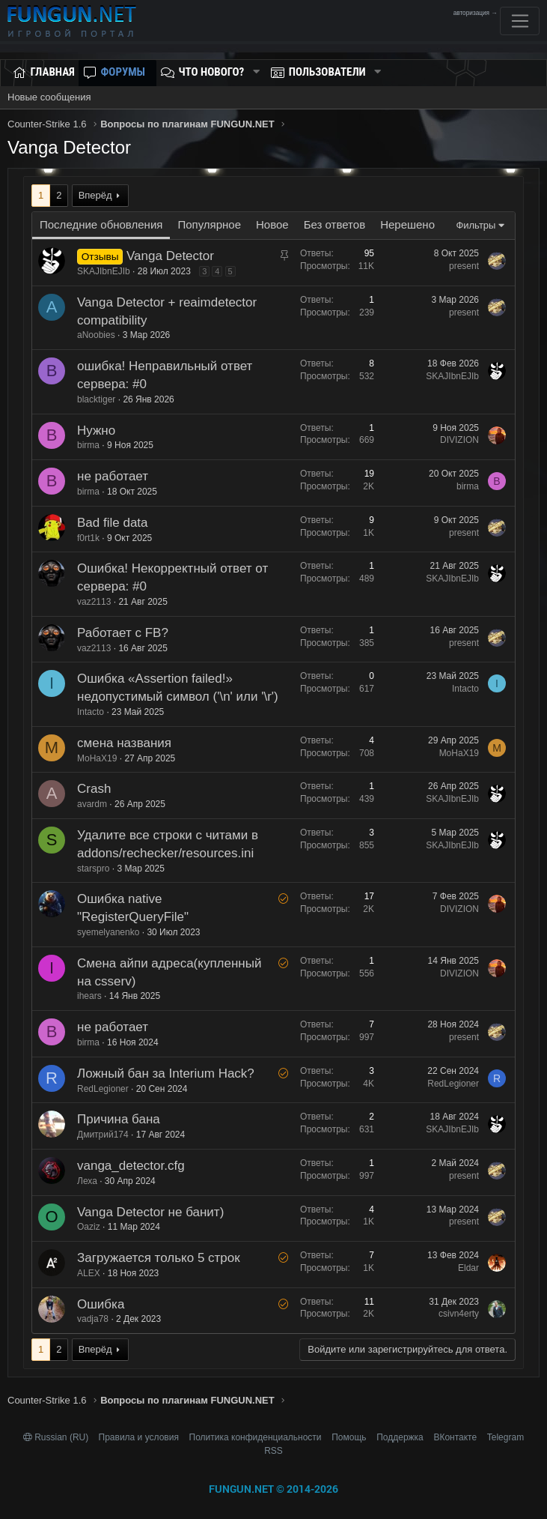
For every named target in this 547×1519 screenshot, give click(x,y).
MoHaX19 (97, 758)
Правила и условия (139, 1437)
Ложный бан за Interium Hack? (165, 1073)
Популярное (209, 224)
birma (88, 445)
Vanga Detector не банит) (150, 1212)
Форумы (123, 72)
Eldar (468, 1268)
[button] (255, 72)
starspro (93, 868)
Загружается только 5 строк (158, 1258)
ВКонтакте (455, 1437)
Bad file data (112, 523)
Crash (94, 789)
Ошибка (100, 1304)
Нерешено (407, 224)
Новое (272, 224)
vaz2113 (94, 602)
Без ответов (334, 224)
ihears (89, 996)
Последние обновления (101, 224)
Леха (87, 1181)
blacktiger (96, 399)
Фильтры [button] (475, 225)
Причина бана (118, 1119)
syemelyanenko (108, 932)
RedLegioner (103, 1089)
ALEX (88, 1273)
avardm (92, 804)
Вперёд (95, 195)
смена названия (124, 743)
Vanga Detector (170, 256)
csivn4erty (458, 1313)
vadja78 (93, 1319)
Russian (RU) (57, 1437)
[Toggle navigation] (520, 21)
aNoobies (96, 335)
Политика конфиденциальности (255, 1437)
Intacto (90, 712)
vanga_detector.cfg (131, 1166)
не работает (112, 476)
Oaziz (88, 1226)
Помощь (348, 1437)
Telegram (505, 1437)
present (464, 266)
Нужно (96, 430)
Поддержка (400, 1437)
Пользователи (327, 72)
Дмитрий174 (103, 1134)
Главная (53, 72)
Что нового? (212, 72)
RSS (273, 1451)
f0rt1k (88, 538)
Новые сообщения (49, 97)
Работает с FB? (122, 633)
